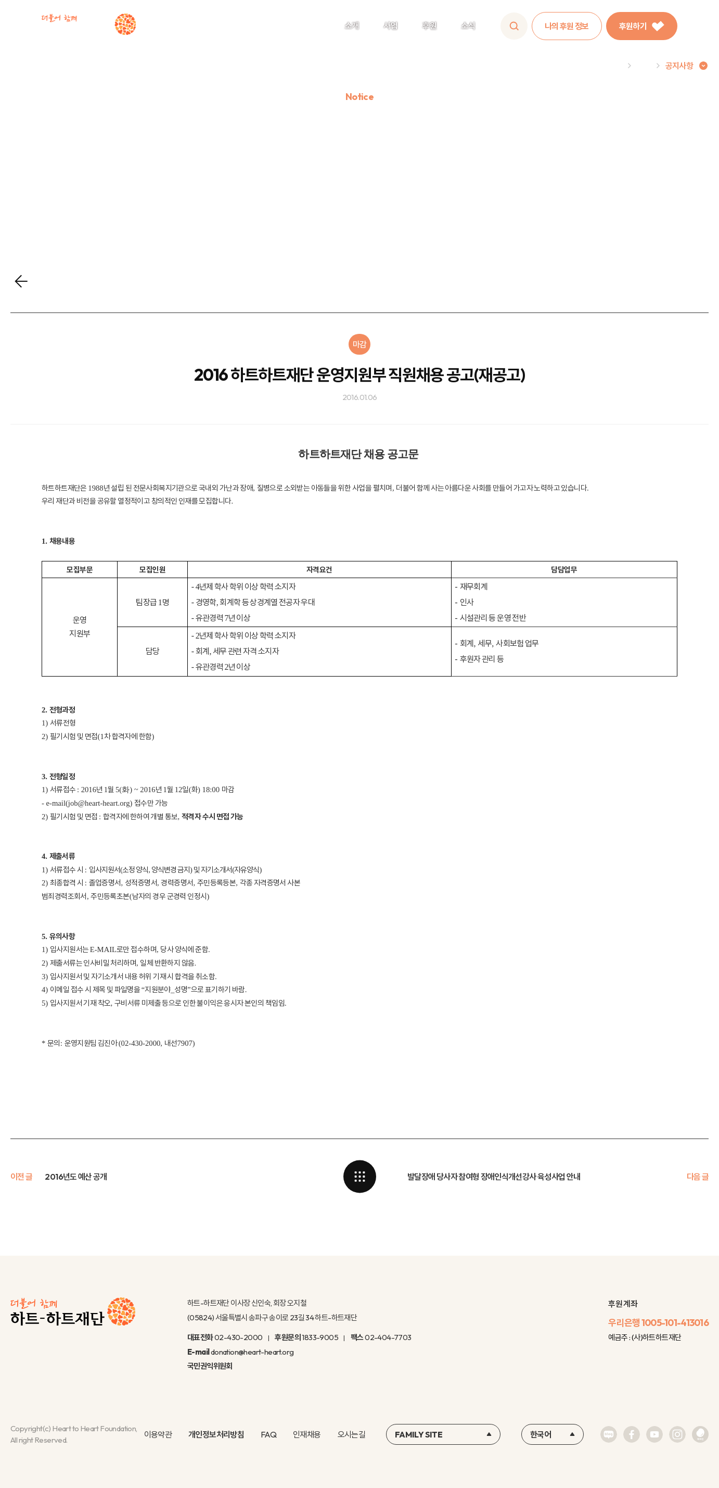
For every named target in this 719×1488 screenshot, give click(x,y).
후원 (429, 25)
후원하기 (641, 26)
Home (611, 65)
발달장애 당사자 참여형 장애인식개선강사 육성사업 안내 (493, 1176)
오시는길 (351, 1434)
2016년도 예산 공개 (76, 1176)
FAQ (268, 1434)
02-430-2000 (238, 1337)
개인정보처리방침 (216, 1434)
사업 (390, 25)
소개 (352, 25)
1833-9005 (320, 1337)
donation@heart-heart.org (252, 1352)
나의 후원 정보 (567, 26)
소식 (468, 25)
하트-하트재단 (89, 26)
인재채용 (306, 1434)
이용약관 (158, 1434)
